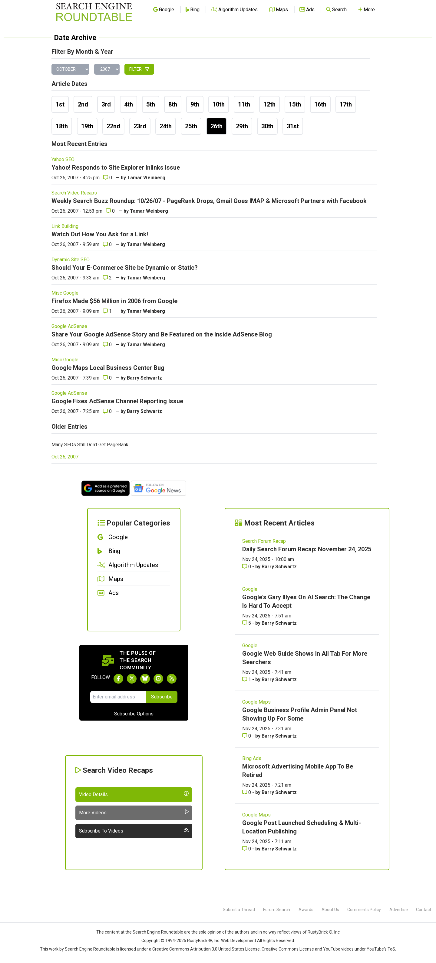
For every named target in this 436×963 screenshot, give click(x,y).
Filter (139, 69)
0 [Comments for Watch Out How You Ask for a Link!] (107, 244)
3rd (106, 104)
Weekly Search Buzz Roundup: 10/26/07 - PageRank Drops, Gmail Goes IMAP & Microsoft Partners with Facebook (209, 200)
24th (166, 126)
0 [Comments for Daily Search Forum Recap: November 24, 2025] (247, 566)
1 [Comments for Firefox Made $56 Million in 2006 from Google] (107, 311)
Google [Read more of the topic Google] (249, 589)
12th (269, 104)
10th (219, 104)
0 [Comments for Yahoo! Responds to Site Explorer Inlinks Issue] (107, 178)
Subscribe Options (134, 714)
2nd (83, 104)
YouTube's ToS (381, 949)
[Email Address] (118, 697)
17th (346, 104)
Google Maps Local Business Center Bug (107, 367)
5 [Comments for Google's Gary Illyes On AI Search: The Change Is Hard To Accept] (247, 623)
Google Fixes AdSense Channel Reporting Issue (117, 401)
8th (172, 104)
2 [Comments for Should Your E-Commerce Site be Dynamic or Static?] (107, 278)
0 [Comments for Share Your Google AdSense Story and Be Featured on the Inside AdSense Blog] (107, 344)
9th (194, 104)
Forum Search (276, 909)
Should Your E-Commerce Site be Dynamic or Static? (124, 267)
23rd (140, 126)
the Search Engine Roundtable (154, 932)
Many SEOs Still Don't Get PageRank (89, 445)
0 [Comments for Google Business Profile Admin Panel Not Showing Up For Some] (247, 736)
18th (62, 126)
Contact (423, 909)
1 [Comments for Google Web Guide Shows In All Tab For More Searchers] (247, 679)
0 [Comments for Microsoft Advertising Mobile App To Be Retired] (247, 792)
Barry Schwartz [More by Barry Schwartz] (279, 566)
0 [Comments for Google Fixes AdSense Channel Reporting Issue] (107, 411)
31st (293, 126)
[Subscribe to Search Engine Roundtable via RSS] (172, 679)
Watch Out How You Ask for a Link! (99, 234)
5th (150, 104)
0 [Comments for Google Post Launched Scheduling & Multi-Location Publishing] (247, 849)
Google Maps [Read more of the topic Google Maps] (256, 702)
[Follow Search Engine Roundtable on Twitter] (132, 679)
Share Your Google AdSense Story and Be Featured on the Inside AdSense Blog (161, 334)
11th (244, 104)
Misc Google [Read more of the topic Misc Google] (64, 293)
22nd (113, 126)
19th (87, 126)
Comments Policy (364, 909)
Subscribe (162, 697)
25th (191, 126)
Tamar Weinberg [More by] (146, 178)
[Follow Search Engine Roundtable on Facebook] (118, 679)
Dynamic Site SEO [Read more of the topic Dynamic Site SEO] (70, 259)
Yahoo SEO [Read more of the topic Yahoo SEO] (62, 159)
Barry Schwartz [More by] (144, 378)
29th (242, 126)
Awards (306, 909)
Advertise (398, 909)
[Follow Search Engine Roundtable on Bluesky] (145, 679)
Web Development (238, 940)
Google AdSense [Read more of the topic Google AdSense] (69, 326)
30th (267, 126)
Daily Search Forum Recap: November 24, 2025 (306, 549)
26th (216, 126)
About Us (330, 909)
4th (128, 104)
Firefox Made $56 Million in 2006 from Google (114, 301)
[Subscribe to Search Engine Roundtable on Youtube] (158, 679)
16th (320, 104)
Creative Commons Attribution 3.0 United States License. (206, 949)
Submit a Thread (239, 909)
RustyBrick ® (199, 940)
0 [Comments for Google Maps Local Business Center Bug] (107, 378)
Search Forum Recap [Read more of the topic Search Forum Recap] (264, 541)
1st (60, 104)
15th (295, 104)
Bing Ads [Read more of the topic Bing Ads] (251, 758)
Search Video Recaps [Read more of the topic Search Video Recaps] (74, 193)
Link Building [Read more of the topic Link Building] (64, 226)
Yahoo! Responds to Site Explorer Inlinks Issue (115, 167)
